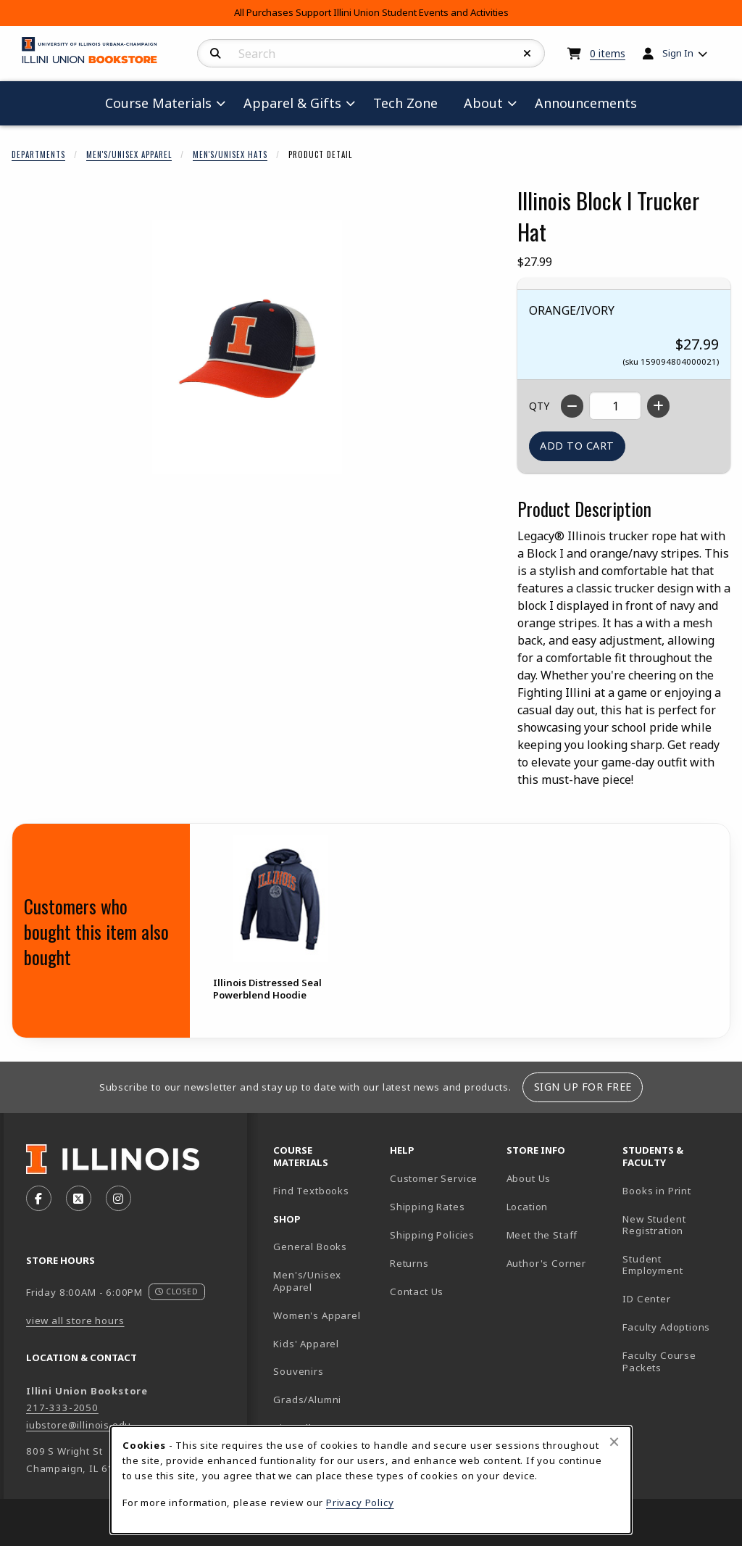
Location (528, 1206)
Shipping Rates (427, 1206)
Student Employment (675, 1265)
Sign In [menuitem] (677, 52)
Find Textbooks (311, 1190)
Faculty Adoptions (666, 1327)
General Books (310, 1246)
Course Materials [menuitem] (158, 103)
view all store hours (75, 1320)
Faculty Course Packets (659, 1361)
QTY (539, 406)
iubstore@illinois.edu (78, 1424)
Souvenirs (298, 1371)
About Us (529, 1178)
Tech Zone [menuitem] (411, 103)
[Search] (216, 53)
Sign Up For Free (583, 1087)
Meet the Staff (542, 1234)
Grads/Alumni (307, 1399)
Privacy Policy (360, 1502)
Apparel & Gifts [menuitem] (292, 103)
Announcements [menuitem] (586, 103)
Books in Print (675, 1190)
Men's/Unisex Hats (230, 154)
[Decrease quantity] (572, 406)
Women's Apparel (316, 1315)
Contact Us (416, 1291)
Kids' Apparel (306, 1343)
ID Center (675, 1298)
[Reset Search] (527, 53)
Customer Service (434, 1178)
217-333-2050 (62, 1407)
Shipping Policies (432, 1234)
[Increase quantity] (658, 406)
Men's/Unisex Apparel (129, 154)
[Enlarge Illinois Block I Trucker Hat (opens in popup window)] (247, 347)
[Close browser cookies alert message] (614, 1441)
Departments (38, 154)
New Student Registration (653, 1225)
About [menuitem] (483, 103)
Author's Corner (546, 1263)
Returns (409, 1263)
